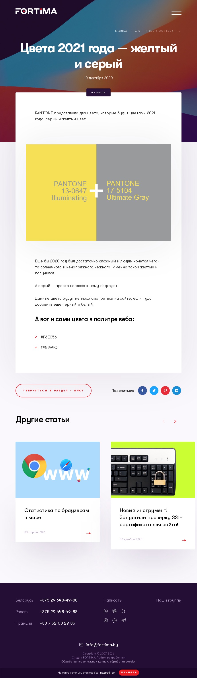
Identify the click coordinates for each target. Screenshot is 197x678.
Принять (129, 672)
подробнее (107, 672)
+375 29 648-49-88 (59, 600)
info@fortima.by (102, 644)
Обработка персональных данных (84, 661)
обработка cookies (123, 661)
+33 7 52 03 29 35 (57, 623)
